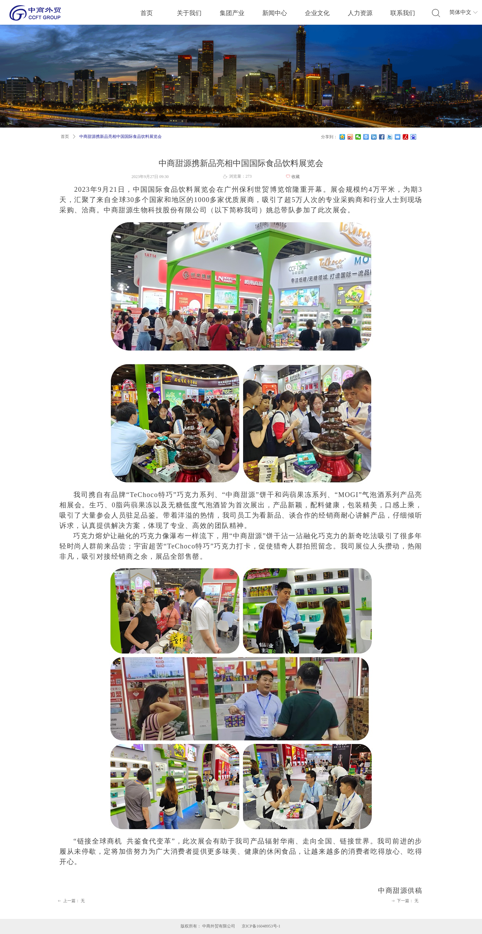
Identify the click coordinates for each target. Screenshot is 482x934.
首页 (65, 136)
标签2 (436, 13)
